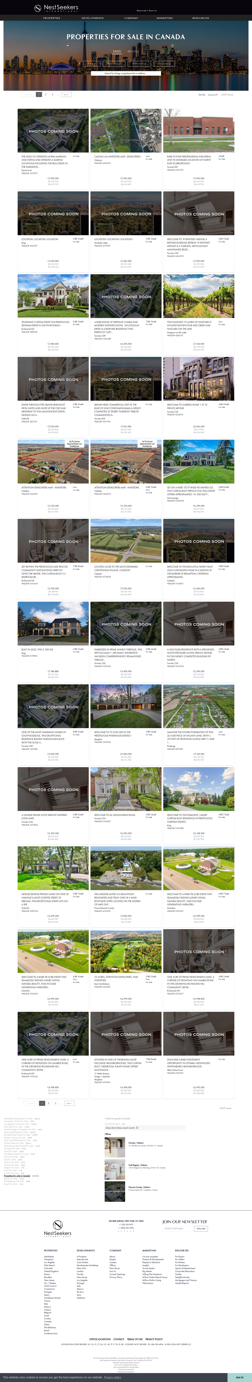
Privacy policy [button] (112, 1377)
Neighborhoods (182, 1277)
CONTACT (118, 1339)
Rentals (133, 51)
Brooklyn (48, 1277)
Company (131, 18)
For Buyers (179, 1256)
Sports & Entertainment (185, 1268)
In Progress (82, 1256)
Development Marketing (87, 1265)
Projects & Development (153, 1259)
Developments (93, 18)
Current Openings (117, 1274)
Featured (213, 95)
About (112, 1256)
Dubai (47, 1324)
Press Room (115, 1268)
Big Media (147, 1271)
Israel (46, 1315)
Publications (147, 1283)
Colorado (48, 1268)
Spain (46, 1295)
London (80, 1271)
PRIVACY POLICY (154, 1339)
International (82, 1259)
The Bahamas (50, 1327)
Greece (47, 1309)
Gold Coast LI (50, 1286)
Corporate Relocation (185, 1271)
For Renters (180, 1262)
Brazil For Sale (10, 1184)
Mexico (47, 1306)
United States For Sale (14, 1143)
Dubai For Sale (10, 1178)
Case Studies (82, 1262)
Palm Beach (49, 1265)
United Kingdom (51, 1271)
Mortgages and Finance (186, 1280)
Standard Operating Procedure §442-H (126, 1363)
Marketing (165, 18)
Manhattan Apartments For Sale (18, 1118)
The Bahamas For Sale (14, 1181)
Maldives (81, 1298)
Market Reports (182, 1283)
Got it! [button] (239, 1377)
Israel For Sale (10, 1170)
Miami (47, 1274)
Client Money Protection (126, 1369)
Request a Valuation (151, 1262)
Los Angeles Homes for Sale (16, 1123)
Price (92, 63)
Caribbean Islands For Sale (16, 1153)
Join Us (113, 1271)
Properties (51, 18)
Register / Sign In (147, 11)
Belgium (47, 1312)
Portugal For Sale (11, 1148)
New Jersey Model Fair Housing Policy (126, 1367)
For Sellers (179, 1259)
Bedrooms (114, 63)
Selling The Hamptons (152, 1274)
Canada (47, 1321)
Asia (79, 1295)
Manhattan (49, 1256)
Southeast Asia (50, 1333)
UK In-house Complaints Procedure (126, 1365)
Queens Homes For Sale (15, 1137)
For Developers (182, 1265)
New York (81, 1268)
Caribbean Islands (52, 1298)
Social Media (148, 1268)
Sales (117, 51)
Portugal (48, 1292)
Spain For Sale (10, 1151)
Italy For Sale (10, 1159)
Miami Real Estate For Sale (16, 1132)
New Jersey (49, 1280)
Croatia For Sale (11, 1173)
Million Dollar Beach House (154, 1277)
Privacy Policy (116, 1277)
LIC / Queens (50, 1283)
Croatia (47, 1318)
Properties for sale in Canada (17, 1175)
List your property (150, 1256)
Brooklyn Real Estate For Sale (17, 1134)
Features (164, 63)
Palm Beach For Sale (13, 1126)
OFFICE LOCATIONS (100, 1339)
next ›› (66, 94)
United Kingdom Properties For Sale (20, 1129)
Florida (80, 1274)
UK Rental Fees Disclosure (126, 1372)
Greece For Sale (11, 1164)
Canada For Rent (112, 1123)
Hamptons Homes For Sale (16, 1121)
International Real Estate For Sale (18, 1145)
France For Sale (11, 1156)
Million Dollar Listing (151, 1280)
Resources (200, 18)
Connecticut (49, 1289)
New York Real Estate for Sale (17, 1140)
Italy (46, 1303)
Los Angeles (49, 1262)
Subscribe (201, 1228)
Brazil (46, 1330)
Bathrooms (139, 63)
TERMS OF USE (135, 1339)
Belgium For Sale (11, 1167)
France (47, 1301)
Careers (113, 1262)
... (57, 94)
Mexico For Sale (11, 1162)
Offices (113, 1265)
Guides (178, 1274)
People (113, 1259)
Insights (145, 1265)
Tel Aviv (80, 1292)
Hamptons (48, 1259)
